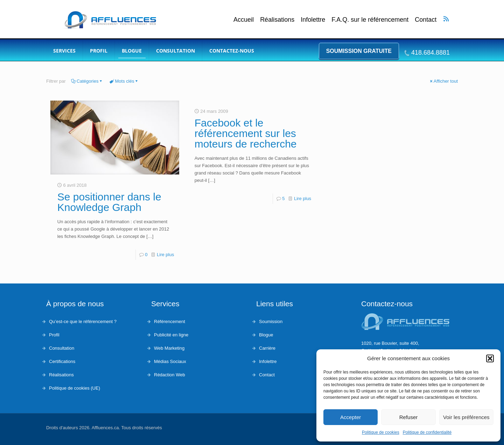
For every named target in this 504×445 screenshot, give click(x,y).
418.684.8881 (430, 52)
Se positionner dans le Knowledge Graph (109, 202)
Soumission (270, 321)
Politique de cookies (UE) (74, 388)
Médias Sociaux (170, 361)
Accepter (350, 417)
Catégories (87, 81)
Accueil (243, 20)
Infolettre (313, 20)
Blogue (266, 334)
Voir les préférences (466, 417)
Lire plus (165, 254)
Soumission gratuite (359, 51)
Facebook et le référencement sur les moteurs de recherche (246, 133)
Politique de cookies (380, 432)
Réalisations (277, 20)
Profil (54, 334)
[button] (489, 358)
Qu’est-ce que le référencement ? (83, 321)
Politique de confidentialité (427, 432)
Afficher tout (443, 81)
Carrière (267, 348)
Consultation (61, 348)
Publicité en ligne (171, 334)
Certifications (62, 361)
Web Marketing (169, 348)
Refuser (408, 417)
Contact (425, 20)
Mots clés (124, 81)
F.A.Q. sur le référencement (369, 20)
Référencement (169, 321)
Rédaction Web (169, 374)
